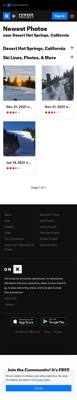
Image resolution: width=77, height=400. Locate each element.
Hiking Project (48, 226)
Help (7, 220)
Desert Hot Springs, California (38, 47)
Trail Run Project (49, 232)
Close (39, 388)
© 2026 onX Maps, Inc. (27, 331)
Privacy (58, 331)
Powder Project (49, 238)
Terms (47, 331)
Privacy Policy (43, 380)
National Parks (48, 245)
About (7, 214)
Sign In (60, 16)
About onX (10, 298)
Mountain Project (50, 214)
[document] (38, 382)
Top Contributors (14, 238)
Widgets (9, 226)
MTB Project (47, 220)
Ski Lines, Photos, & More (38, 57)
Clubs (7, 232)
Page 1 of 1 (38, 187)
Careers (9, 304)
